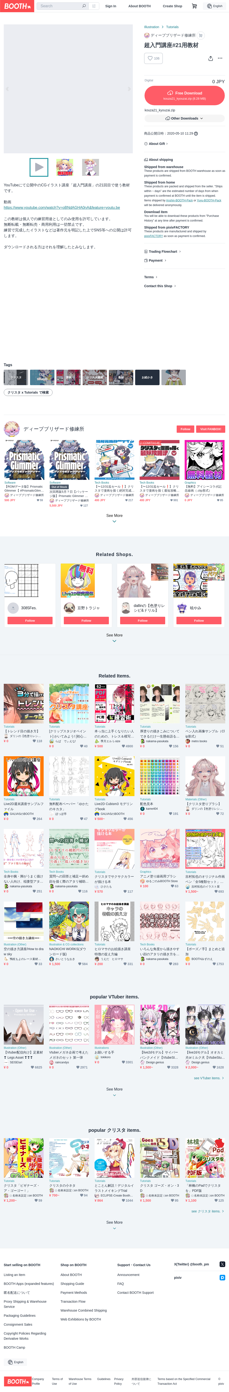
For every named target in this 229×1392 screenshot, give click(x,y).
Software (9, 482)
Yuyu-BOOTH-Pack (209, 200)
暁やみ (195, 608)
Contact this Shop (158, 286)
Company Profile (38, 1381)
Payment (155, 260)
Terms (149, 277)
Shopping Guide (72, 1284)
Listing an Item (14, 1275)
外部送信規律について (141, 1381)
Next (129, 89)
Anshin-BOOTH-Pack (179, 200)
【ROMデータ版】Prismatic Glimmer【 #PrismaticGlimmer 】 (23, 489)
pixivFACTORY (153, 236)
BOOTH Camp (14, 1347)
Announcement (128, 1275)
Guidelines (104, 1379)
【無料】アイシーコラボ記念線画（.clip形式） (203, 488)
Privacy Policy (118, 1381)
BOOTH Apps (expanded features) (29, 1284)
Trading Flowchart (163, 251)
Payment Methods (74, 1292)
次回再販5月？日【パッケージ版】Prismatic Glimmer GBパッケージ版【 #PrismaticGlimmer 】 (69, 494)
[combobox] (63, 6)
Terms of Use (57, 1381)
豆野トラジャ (88, 608)
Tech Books (102, 482)
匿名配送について (17, 1292)
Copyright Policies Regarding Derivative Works (25, 1336)
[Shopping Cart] (194, 6)
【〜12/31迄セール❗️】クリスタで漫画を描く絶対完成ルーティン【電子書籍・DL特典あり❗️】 (114, 489)
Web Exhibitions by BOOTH (81, 1319)
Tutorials (172, 27)
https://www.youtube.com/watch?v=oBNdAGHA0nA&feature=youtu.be (62, 208)
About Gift (157, 144)
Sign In (110, 6)
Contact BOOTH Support (135, 1292)
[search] (84, 6)
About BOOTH (139, 6)
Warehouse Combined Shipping (84, 1310)
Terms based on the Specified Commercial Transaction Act (183, 1381)
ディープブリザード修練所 (53, 429)
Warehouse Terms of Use (80, 1381)
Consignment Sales (18, 1324)
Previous (7, 89)
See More (114, 639)
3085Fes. (29, 608)
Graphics (190, 482)
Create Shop (172, 6)
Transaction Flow (73, 1301)
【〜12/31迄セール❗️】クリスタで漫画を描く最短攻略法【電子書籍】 (159, 489)
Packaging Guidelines (19, 1315)
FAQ (120, 1284)
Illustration (151, 27)
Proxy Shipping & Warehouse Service (25, 1304)
